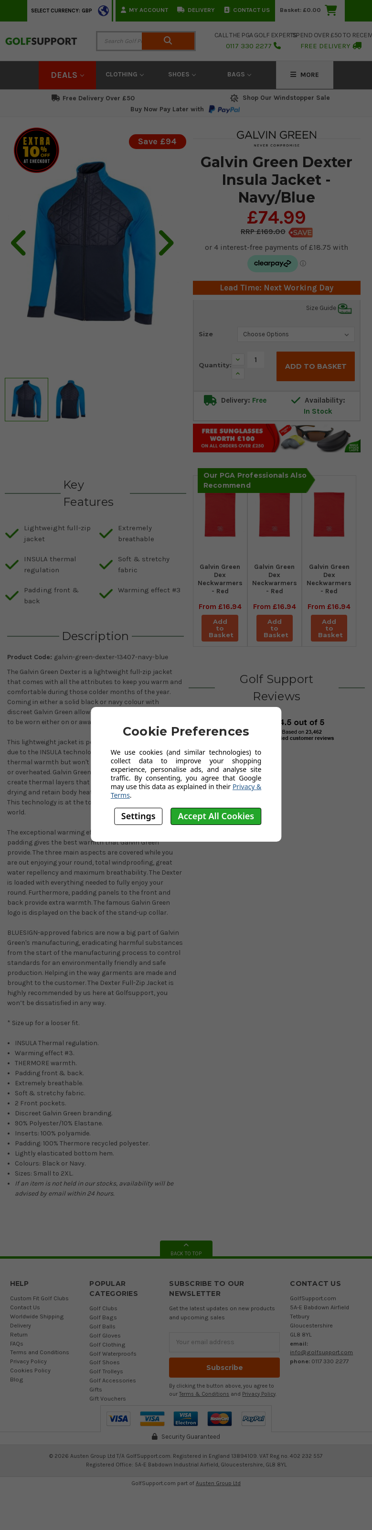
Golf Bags (103, 1317)
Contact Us (247, 9)
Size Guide (329, 308)
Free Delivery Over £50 (93, 98)
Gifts (95, 1389)
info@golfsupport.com (321, 1352)
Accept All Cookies (216, 816)
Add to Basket (221, 628)
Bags (239, 74)
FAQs (16, 1343)
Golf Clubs (103, 1308)
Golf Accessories (112, 1380)
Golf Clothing (107, 1344)
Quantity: (215, 365)
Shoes (182, 74)
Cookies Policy (30, 1370)
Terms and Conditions (39, 1352)
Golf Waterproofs (113, 1353)
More (304, 75)
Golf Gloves (105, 1335)
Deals (67, 75)
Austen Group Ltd (218, 1483)
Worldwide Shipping (37, 1316)
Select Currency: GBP (61, 11)
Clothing (125, 74)
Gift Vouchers (107, 1398)
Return (19, 1334)
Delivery (196, 9)
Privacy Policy (28, 1361)
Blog (16, 1379)
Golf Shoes (104, 1362)
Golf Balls (102, 1326)
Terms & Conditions (204, 1394)
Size (206, 334)
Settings (138, 816)
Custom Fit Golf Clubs (39, 1298)
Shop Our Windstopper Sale (279, 98)
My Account (144, 9)
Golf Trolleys (106, 1371)
